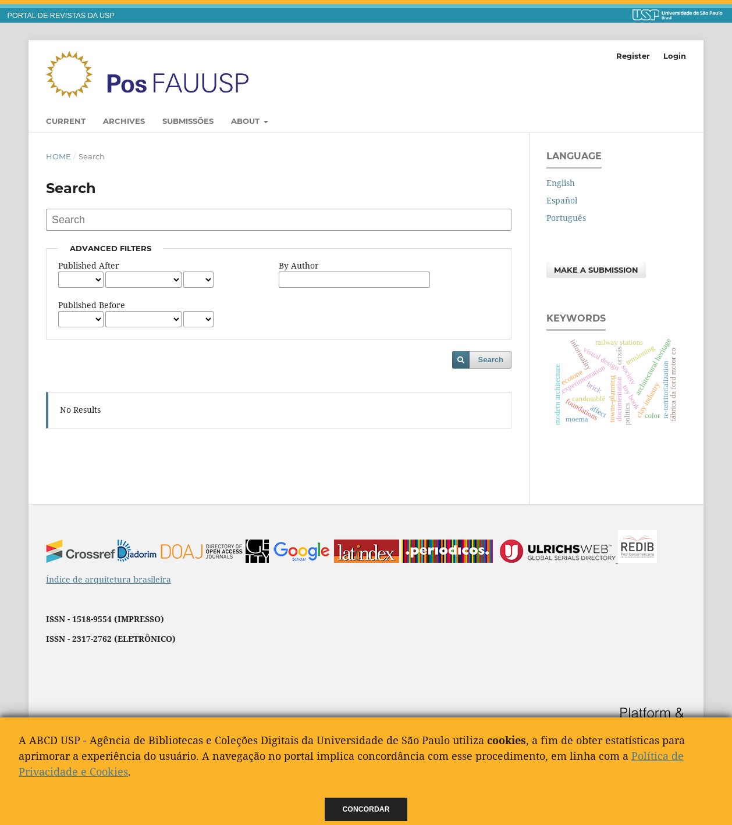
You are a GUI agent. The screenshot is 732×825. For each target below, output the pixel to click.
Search (490, 359)
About (246, 121)
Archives (124, 121)
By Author (299, 265)
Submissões (188, 121)
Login (674, 55)
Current (66, 121)
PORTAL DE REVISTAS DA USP (61, 16)
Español (561, 200)
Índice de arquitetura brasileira (108, 579)
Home (58, 156)
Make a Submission (596, 269)
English (560, 182)
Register (633, 55)
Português (566, 217)
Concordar (366, 809)
